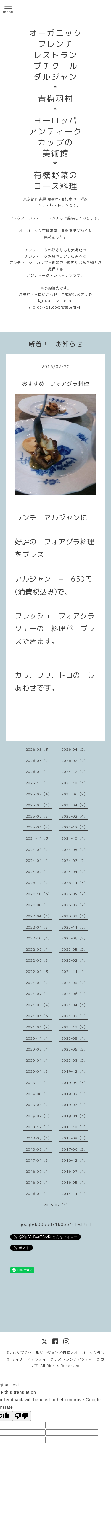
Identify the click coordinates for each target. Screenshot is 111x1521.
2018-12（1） (39, 1126)
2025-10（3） (75, 782)
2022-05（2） (75, 949)
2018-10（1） (75, 1126)
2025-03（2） (39, 816)
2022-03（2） (39, 960)
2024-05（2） (75, 849)
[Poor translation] (21, 1416)
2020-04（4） (39, 1060)
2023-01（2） (39, 927)
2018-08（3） (75, 1138)
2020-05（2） (75, 1049)
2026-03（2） (39, 760)
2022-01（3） (39, 971)
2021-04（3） (75, 1004)
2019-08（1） (39, 1093)
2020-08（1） (75, 1038)
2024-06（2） (39, 849)
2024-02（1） (39, 871)
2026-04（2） (75, 749)
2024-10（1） (75, 838)
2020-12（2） (75, 1027)
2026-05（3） (39, 749)
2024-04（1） (39, 860)
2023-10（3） (39, 893)
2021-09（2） (39, 982)
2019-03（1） (75, 1104)
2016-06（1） (39, 1182)
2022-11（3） (75, 927)
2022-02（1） (75, 960)
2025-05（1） (39, 804)
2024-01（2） (75, 871)
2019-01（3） (75, 1115)
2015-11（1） (75, 1193)
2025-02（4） (75, 816)
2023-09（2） (75, 893)
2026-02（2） (75, 760)
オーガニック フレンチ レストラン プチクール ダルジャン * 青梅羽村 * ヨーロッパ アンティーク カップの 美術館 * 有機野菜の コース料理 (55, 109)
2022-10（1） (39, 938)
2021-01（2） (39, 1027)
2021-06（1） (75, 993)
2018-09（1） (39, 1138)
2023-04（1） (39, 916)
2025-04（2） (75, 804)
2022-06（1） (39, 949)
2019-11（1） (39, 1082)
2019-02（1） (39, 1115)
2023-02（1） (75, 916)
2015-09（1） (57, 1204)
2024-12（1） (75, 827)
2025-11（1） (39, 782)
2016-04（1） (39, 1193)
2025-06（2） (75, 794)
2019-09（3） (75, 1082)
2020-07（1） (39, 1049)
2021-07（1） (39, 993)
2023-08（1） (39, 904)
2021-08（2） (75, 982)
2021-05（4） (39, 1004)
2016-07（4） (75, 1171)
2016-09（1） (39, 1171)
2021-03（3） (39, 1015)
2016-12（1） (75, 1160)
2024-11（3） (39, 838)
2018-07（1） (39, 1149)
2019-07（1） (75, 1093)
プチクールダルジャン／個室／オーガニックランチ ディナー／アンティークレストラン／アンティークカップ (56, 1359)
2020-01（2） (39, 1071)
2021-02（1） (75, 1015)
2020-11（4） (39, 1038)
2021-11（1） (75, 971)
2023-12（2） (39, 882)
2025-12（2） (75, 771)
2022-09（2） (75, 938)
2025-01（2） (39, 827)
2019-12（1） (75, 1071)
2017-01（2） (39, 1160)
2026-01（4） (39, 771)
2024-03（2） (75, 860)
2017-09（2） (75, 1149)
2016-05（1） (75, 1182)
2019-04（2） (39, 1104)
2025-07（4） (39, 794)
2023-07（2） (75, 904)
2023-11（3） (75, 882)
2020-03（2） (75, 1060)
